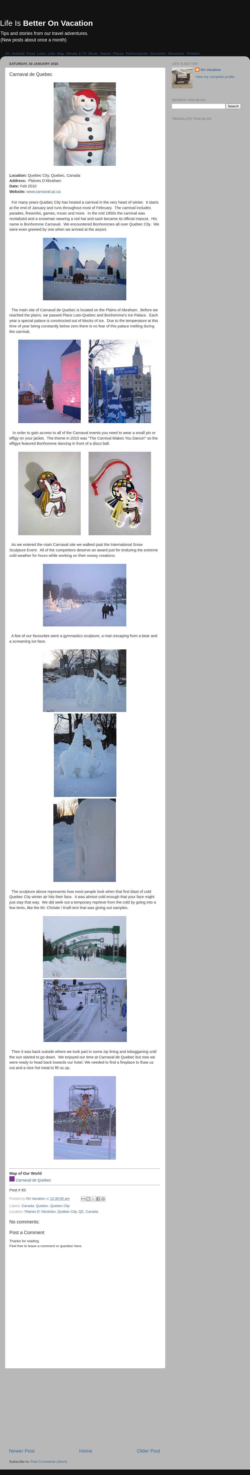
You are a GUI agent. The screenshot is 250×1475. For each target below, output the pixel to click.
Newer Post (22, 1451)
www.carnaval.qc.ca (44, 192)
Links (41, 54)
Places (118, 54)
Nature (105, 54)
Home (85, 1451)
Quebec (42, 1206)
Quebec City (60, 1206)
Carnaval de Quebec (33, 1180)
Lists (51, 54)
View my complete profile (214, 77)
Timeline (193, 54)
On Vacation (211, 70)
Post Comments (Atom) (49, 1462)
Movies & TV (76, 54)
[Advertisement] (85, 1408)
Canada (28, 1206)
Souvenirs (158, 54)
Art (7, 54)
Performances (137, 54)
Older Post (148, 1451)
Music (93, 54)
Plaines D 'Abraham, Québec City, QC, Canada (61, 1212)
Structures (176, 54)
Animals (18, 54)
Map (60, 54)
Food (31, 54)
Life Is (46, 23)
